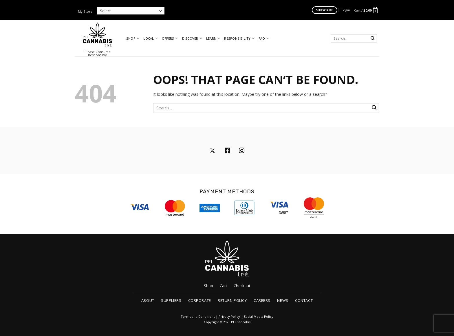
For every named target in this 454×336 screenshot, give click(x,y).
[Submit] (373, 38)
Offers (170, 38)
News (282, 300)
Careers (262, 300)
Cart (223, 285)
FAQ (264, 38)
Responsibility (239, 38)
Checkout (242, 285)
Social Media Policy (258, 317)
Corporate (199, 300)
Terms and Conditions (198, 317)
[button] (345, 10)
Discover (192, 38)
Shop (132, 38)
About (147, 300)
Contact (304, 300)
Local (150, 38)
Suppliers (171, 300)
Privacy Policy (229, 317)
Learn (213, 38)
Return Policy (232, 300)
